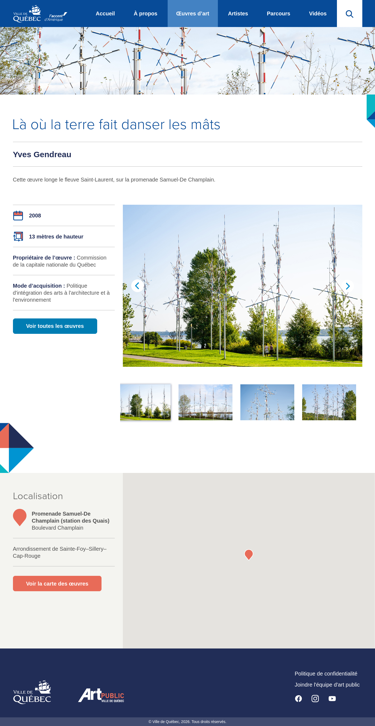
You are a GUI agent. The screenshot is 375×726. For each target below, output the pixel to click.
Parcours (278, 13)
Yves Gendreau (42, 154)
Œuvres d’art (192, 13)
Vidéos (318, 13)
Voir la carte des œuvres (57, 584)
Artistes (238, 13)
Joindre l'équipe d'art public (327, 685)
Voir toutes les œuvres (55, 326)
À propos (145, 13)
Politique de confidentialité (326, 674)
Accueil (105, 13)
